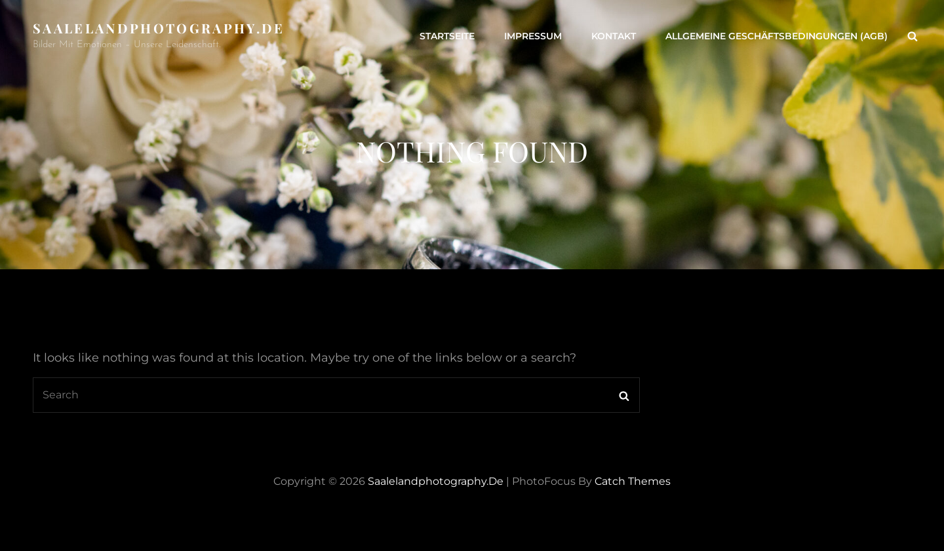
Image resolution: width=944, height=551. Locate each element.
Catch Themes (633, 481)
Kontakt (613, 36)
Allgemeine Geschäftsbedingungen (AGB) (776, 36)
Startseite (447, 36)
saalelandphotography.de (159, 28)
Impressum (533, 36)
